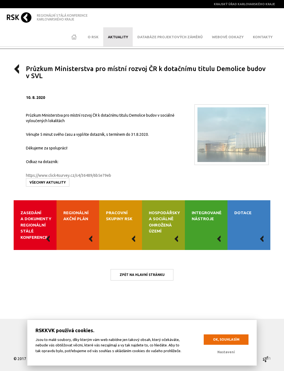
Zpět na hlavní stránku (142, 274)
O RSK (93, 37)
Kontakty (263, 37)
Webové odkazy (228, 37)
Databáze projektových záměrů (170, 37)
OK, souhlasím (226, 339)
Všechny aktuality (47, 182)
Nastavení (226, 352)
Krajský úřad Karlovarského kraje (244, 4)
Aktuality (118, 37)
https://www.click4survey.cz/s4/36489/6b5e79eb (68, 175)
